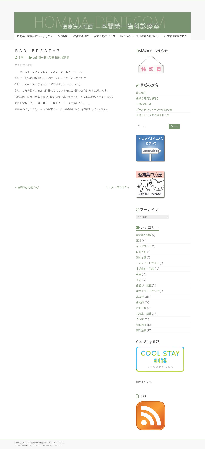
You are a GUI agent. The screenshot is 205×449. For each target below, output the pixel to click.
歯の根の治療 (46, 57)
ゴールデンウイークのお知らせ (154, 109)
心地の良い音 (144, 104)
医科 (57, 57)
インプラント (144, 246)
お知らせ (141, 307)
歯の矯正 (141, 92)
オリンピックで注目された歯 (152, 115)
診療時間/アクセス (104, 36)
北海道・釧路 (144, 313)
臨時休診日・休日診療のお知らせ (139, 36)
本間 (20, 57)
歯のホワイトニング (147, 291)
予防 (138, 279)
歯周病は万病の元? (26, 187)
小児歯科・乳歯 (145, 268)
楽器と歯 (141, 257)
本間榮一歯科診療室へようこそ (35, 36)
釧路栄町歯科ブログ (175, 36)
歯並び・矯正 (144, 285)
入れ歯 (140, 319)
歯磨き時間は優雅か (147, 98)
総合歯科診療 (81, 36)
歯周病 (65, 57)
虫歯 (35, 57)
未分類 (140, 296)
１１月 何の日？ (118, 187)
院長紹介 (63, 36)
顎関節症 (141, 324)
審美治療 (141, 330)
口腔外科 (141, 251)
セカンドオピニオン (147, 263)
